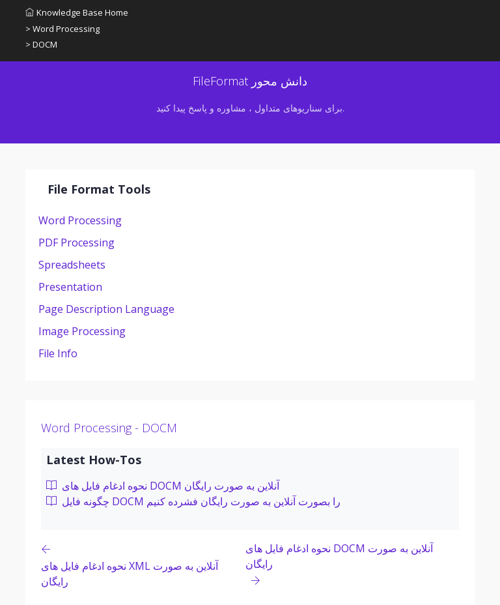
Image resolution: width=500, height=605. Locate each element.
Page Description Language (106, 309)
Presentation (70, 287)
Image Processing (82, 331)
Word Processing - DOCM (109, 427)
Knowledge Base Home (76, 12)
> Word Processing (62, 29)
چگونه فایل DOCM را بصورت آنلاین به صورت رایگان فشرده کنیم (193, 501)
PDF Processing (76, 242)
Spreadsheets (71, 265)
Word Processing (80, 220)
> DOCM (41, 44)
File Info (57, 353)
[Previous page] (143, 564)
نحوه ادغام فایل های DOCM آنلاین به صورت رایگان (162, 486)
